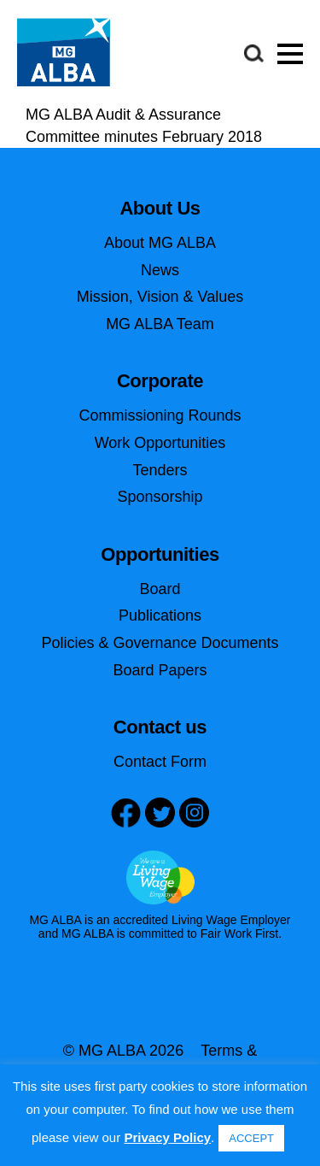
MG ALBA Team (160, 324)
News (160, 270)
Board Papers (160, 670)
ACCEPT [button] (251, 1138)
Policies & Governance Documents (159, 642)
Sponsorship (159, 496)
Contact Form (160, 761)
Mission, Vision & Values (160, 296)
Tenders (159, 470)
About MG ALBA (160, 242)
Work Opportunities (160, 442)
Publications (160, 615)
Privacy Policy (167, 1137)
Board (159, 589)
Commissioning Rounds (160, 415)
